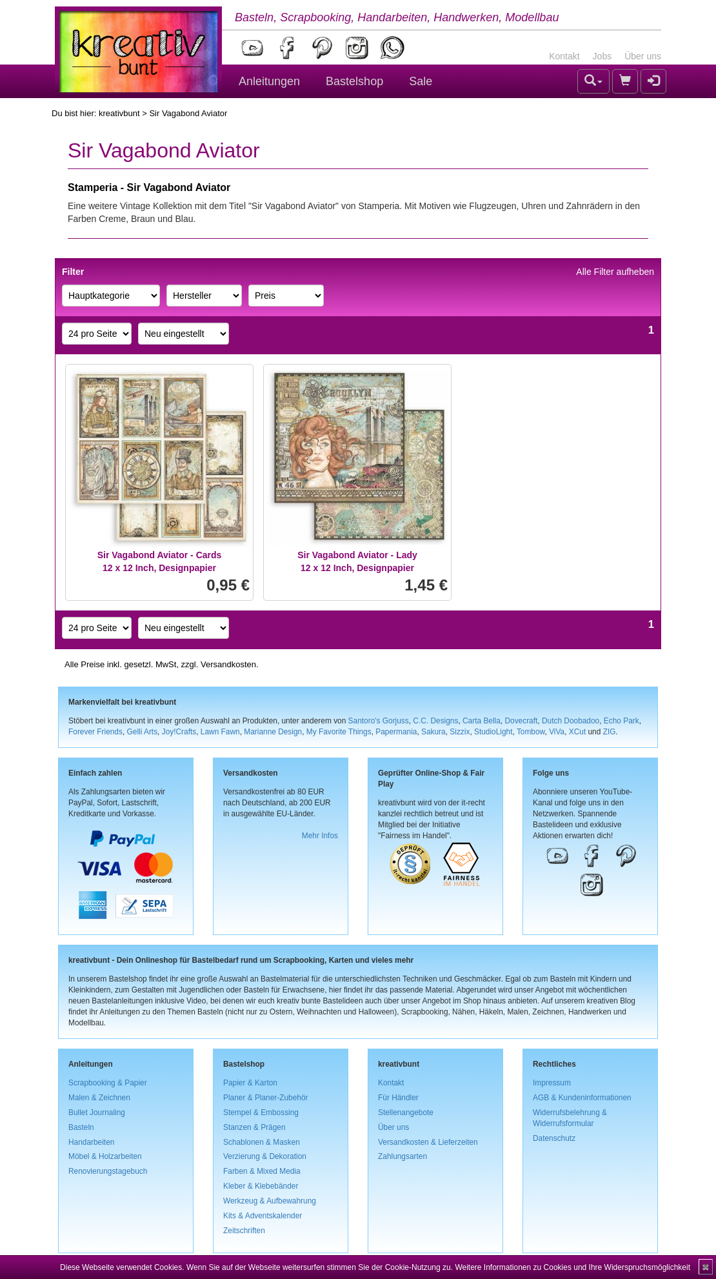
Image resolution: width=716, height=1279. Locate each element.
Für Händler (398, 1097)
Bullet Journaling (96, 1112)
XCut (577, 731)
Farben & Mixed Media (262, 1171)
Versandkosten (228, 664)
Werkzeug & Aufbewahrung (269, 1200)
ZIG (609, 731)
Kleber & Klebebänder (260, 1186)
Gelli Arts (142, 731)
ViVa (556, 731)
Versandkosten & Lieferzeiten (428, 1142)
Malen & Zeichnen (99, 1097)
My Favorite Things (339, 731)
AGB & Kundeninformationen (582, 1097)
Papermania (396, 731)
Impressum (552, 1082)
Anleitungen (269, 81)
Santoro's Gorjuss (378, 720)
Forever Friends (95, 731)
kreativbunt (119, 113)
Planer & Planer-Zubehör (265, 1097)
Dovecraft (520, 720)
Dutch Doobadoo (570, 720)
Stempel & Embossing (261, 1112)
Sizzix (460, 731)
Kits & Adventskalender (262, 1215)
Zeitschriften (244, 1230)
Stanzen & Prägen (254, 1127)
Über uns (642, 56)
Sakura (433, 731)
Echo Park (621, 720)
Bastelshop (354, 81)
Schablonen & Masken (261, 1142)
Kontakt (564, 56)
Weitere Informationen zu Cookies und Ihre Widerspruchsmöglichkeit (572, 1267)
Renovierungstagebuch (107, 1171)
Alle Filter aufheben (615, 272)
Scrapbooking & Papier (107, 1082)
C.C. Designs (435, 720)
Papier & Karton (250, 1082)
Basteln (81, 1127)
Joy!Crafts (179, 731)
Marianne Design (273, 731)
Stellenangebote (405, 1112)
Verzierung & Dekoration (264, 1156)
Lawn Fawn (220, 731)
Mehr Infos (320, 835)
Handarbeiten (91, 1142)
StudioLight (493, 731)
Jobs (602, 56)
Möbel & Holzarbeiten (105, 1156)
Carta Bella (481, 720)
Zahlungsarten (402, 1156)
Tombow (531, 731)
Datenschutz (554, 1138)
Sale (420, 81)
